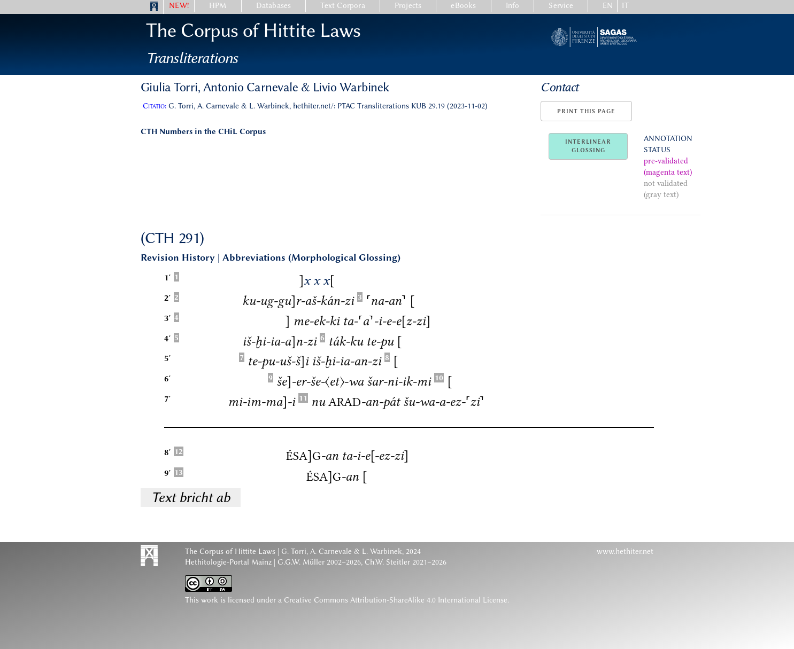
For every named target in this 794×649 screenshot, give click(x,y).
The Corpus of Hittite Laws (253, 30)
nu (318, 401)
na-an (386, 300)
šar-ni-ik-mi (399, 381)
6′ (167, 378)
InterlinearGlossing (588, 146)
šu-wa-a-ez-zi (443, 401)
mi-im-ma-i (261, 401)
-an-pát (364, 401)
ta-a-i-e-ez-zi (386, 321)
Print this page (586, 111)
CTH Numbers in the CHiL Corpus (203, 131)
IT (625, 5)
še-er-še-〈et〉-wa (320, 381)
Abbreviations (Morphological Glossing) (311, 257)
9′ (167, 473)
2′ (167, 298)
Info (513, 5)
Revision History (178, 257)
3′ (167, 318)
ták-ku (345, 341)
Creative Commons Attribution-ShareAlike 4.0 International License (395, 600)
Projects (408, 5)
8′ (167, 452)
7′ (167, 399)
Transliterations (192, 58)
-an (312, 455)
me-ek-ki (316, 321)
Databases (273, 5)
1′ (167, 277)
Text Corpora (342, 5)
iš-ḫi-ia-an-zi (279, 341)
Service (561, 5)
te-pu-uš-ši (278, 361)
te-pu (380, 341)
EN (608, 5)
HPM (218, 5)
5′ (167, 358)
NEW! (179, 5)
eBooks (463, 5)
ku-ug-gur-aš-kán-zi (298, 300)
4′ (167, 338)
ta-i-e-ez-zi (375, 455)
